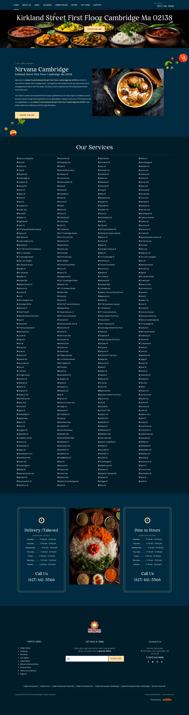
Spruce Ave (103, 398)
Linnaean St (63, 174)
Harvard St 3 (103, 320)
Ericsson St (144, 225)
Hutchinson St (145, 288)
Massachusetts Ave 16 (67, 324)
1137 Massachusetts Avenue (29, 229)
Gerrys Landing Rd (25, 158)
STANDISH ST (64, 414)
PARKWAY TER (104, 434)
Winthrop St (103, 261)
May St (20, 320)
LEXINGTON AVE (146, 434)
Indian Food (45, 686)
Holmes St (144, 221)
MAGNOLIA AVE (23, 457)
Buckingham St (145, 213)
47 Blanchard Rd (65, 355)
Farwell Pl (21, 213)
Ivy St (19, 296)
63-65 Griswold (64, 257)
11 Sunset (21, 371)
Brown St (62, 209)
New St (20, 202)
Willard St (102, 331)
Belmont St (22, 308)
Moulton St (22, 379)
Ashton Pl (143, 402)
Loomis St (21, 292)
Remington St (145, 473)
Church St (102, 241)
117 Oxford (103, 276)
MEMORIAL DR (145, 450)
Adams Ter (103, 414)
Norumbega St (145, 162)
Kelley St (102, 245)
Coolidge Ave (104, 288)
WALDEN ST (103, 422)
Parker (61, 205)
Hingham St (22, 391)
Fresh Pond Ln (145, 426)
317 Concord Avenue (107, 312)
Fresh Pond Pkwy (65, 430)
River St (142, 367)
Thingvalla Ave (64, 162)
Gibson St (62, 398)
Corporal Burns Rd (25, 241)
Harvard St (144, 182)
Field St (142, 296)
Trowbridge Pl (23, 465)
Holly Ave (102, 225)
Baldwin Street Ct (24, 284)
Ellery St (102, 194)
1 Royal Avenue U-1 (66, 312)
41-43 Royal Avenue (66, 359)
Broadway (143, 457)
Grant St (21, 198)
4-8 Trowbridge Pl (106, 257)
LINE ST (142, 418)
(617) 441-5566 (154, 657)
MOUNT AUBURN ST (107, 442)
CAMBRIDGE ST (64, 457)
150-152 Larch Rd (65, 237)
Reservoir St (63, 241)
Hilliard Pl (102, 375)
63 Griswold (22, 272)
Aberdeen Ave (64, 446)
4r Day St (102, 383)
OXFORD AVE (63, 434)
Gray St (20, 367)
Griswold (62, 296)
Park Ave (143, 383)
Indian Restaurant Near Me (63, 686)
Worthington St (105, 217)
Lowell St (21, 335)
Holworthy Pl (144, 375)
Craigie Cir (62, 406)
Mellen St (102, 371)
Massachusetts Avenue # (150, 237)
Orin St (101, 402)
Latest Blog (25, 661)
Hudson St (62, 347)
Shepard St (22, 174)
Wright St (21, 268)
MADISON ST (63, 442)
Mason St (62, 272)
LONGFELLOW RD (24, 438)
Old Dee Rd (103, 158)
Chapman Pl (103, 335)
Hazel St (21, 351)
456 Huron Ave (64, 335)
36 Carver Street (146, 276)
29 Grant (143, 245)
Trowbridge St (104, 461)
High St (142, 272)
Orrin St (142, 465)
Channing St (144, 335)
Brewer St (102, 237)
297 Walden (63, 261)
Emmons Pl (103, 351)
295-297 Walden (24, 261)
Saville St (62, 383)
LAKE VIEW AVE (104, 438)
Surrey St (62, 300)
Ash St (20, 343)
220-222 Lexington (147, 257)
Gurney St (21, 233)
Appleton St (144, 355)
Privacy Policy (25, 667)
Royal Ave (21, 347)
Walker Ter (144, 300)
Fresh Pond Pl (23, 312)
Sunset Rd (22, 324)
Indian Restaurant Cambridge (107, 686)
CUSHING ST (63, 426)
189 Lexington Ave (25, 300)
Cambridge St (23, 178)
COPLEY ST (103, 418)
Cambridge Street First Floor (110, 328)
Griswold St (103, 186)
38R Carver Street (147, 331)
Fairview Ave (144, 209)
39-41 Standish (23, 253)
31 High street (23, 375)
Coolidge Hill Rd (24, 304)
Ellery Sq (143, 249)
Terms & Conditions (28, 670)
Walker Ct (21, 217)
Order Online (25, 648)
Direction (24, 654)
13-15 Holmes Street (66, 288)
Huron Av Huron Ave (66, 402)
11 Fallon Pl (143, 233)
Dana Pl (101, 367)
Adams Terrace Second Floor (110, 292)
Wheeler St (144, 166)
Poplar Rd (102, 359)
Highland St (22, 221)
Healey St (143, 422)
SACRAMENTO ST (25, 454)
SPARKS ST (144, 442)
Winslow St (22, 288)
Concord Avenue (146, 312)
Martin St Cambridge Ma (68, 481)
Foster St (62, 331)
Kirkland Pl (103, 426)
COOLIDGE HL (145, 430)
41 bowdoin (63, 221)
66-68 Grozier (145, 241)
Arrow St (62, 268)
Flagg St (143, 359)
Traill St (20, 170)
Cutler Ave (22, 209)
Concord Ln (103, 268)
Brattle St (102, 300)
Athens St (21, 355)
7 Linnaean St (145, 343)
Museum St (144, 205)
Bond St (21, 162)
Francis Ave (63, 249)
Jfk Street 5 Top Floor (107, 355)
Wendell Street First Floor (28, 316)
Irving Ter (143, 363)
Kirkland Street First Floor (109, 339)
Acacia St (102, 347)
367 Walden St (64, 363)
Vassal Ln (143, 292)
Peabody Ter (145, 253)
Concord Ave (63, 178)
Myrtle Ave (144, 398)
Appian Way (22, 418)
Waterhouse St (105, 465)
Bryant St (62, 371)
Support (23, 674)
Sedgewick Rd (64, 276)
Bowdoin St (22, 477)
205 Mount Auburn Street (109, 233)
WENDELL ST (144, 454)
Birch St (102, 221)
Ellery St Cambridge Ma (149, 320)
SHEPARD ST (63, 450)
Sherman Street (146, 265)
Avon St (142, 304)
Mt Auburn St (104, 162)
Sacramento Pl (64, 375)
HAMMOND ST (23, 414)
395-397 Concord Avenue (69, 304)
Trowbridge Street (25, 257)
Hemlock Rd (63, 343)
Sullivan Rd (103, 379)
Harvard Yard (104, 284)
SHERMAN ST (145, 446)
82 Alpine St (22, 237)
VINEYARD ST (23, 434)
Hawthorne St (145, 461)
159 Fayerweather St (107, 229)
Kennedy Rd (103, 280)
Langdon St (22, 182)
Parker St (143, 371)
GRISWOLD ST (104, 430)
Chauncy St (144, 174)
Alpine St (21, 194)
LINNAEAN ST (23, 446)
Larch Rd (102, 387)
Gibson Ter (63, 284)
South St (143, 347)
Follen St (143, 410)
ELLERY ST (103, 457)
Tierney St (144, 339)
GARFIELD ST (63, 454)
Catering (23, 651)
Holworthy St (63, 158)
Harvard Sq (144, 194)
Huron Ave (143, 170)
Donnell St (143, 308)
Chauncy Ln (63, 387)
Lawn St (102, 166)
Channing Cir (63, 217)
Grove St (62, 213)
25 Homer (62, 367)
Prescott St (103, 363)
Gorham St (103, 343)
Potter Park (63, 292)
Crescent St (63, 339)
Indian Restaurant (31, 686)
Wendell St (144, 202)
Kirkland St (144, 379)
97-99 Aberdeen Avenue (109, 304)
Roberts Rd (63, 477)
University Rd (145, 394)
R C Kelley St (63, 229)
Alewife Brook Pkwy (66, 170)
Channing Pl (144, 280)
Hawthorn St (22, 485)
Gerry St (102, 213)
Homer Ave (63, 473)
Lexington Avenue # (107, 249)
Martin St (21, 387)
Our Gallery (24, 658)
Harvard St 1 (63, 320)
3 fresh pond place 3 (26, 328)
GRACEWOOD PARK (66, 438)
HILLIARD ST (103, 450)
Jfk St (60, 394)
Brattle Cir (21, 276)
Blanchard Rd (104, 391)
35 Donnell (62, 253)
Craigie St (102, 481)
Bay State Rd (104, 198)
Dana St (61, 186)
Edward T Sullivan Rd (107, 473)
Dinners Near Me (158, 686)
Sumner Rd (22, 359)
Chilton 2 (143, 158)
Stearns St (144, 391)
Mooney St (144, 406)
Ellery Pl (102, 253)
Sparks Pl (102, 272)
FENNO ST (103, 446)
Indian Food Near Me (84, 686)
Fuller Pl (61, 166)
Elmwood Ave (145, 284)
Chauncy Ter (22, 394)
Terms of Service (168, 694)
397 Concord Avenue (67, 316)
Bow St (142, 261)
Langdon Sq (63, 379)
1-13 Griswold (104, 308)
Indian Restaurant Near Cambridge (135, 686)
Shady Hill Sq (63, 308)
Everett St (103, 406)
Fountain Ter (104, 170)
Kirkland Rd (22, 280)
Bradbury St (63, 391)
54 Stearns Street (25, 265)
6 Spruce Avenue (146, 217)
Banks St (21, 422)
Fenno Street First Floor (108, 316)
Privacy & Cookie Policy (153, 694)
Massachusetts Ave (147, 316)
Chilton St (21, 166)
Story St (102, 485)
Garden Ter (103, 209)
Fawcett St (63, 410)
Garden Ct (103, 469)
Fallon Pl (21, 339)
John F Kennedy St (106, 324)
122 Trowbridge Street (67, 280)
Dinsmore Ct (144, 229)
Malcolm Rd (63, 245)
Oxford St (62, 190)
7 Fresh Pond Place (106, 265)
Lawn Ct (21, 225)
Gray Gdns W (23, 363)
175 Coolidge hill (146, 324)
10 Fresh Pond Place (66, 265)
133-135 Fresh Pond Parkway (29, 249)
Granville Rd (63, 194)
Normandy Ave (23, 398)
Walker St (21, 450)
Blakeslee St (104, 296)
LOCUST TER (104, 410)
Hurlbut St (143, 328)
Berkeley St (22, 245)
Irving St (102, 190)
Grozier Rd (144, 268)
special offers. (105, 651)
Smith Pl (142, 481)
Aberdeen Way (64, 422)
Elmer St (21, 190)
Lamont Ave (63, 351)
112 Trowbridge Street (67, 233)
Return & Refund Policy (29, 664)
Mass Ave (102, 178)
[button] (94, 29)
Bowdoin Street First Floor (109, 394)
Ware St (142, 477)
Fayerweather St (65, 182)
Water (142, 387)
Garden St (103, 202)
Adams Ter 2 (145, 414)
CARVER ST (103, 454)
